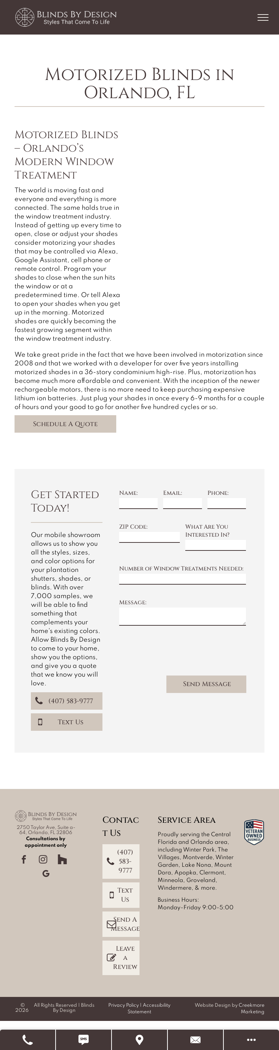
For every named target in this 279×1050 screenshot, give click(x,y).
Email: (172, 493)
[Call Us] (28, 1040)
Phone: (218, 493)
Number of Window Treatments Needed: (181, 569)
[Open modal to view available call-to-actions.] (251, 1040)
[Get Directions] (140, 1040)
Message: (132, 602)
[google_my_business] (46, 874)
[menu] (263, 17)
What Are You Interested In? (207, 531)
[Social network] (62, 860)
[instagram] (43, 860)
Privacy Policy (123, 1005)
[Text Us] (84, 1040)
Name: (128, 493)
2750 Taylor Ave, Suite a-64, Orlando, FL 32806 (46, 830)
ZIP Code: (133, 527)
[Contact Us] (196, 1040)
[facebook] (24, 860)
